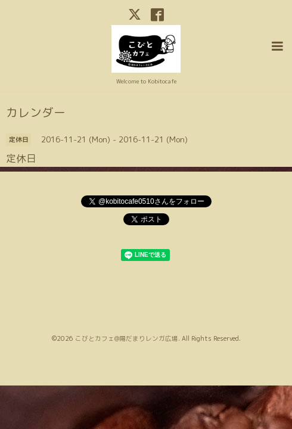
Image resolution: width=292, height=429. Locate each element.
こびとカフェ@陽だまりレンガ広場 (126, 337)
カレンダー (36, 111)
